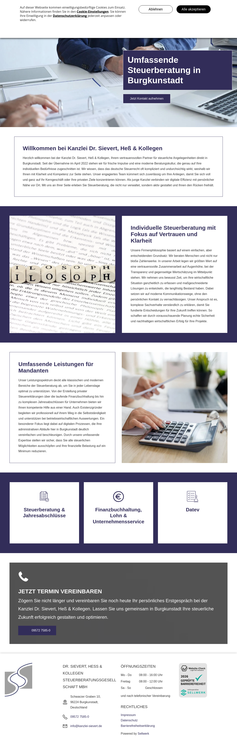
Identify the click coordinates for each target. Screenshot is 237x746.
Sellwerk (143, 733)
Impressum (128, 715)
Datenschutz (129, 720)
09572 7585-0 (79, 716)
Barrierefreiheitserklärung (138, 725)
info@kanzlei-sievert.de (86, 726)
